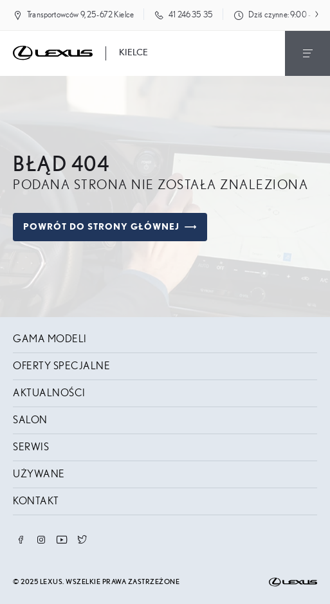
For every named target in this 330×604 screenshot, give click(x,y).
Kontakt (36, 501)
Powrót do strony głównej (110, 227)
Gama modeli (50, 339)
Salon (30, 420)
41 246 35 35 (191, 15)
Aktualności (49, 393)
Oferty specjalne (61, 366)
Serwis (31, 447)
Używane (39, 474)
